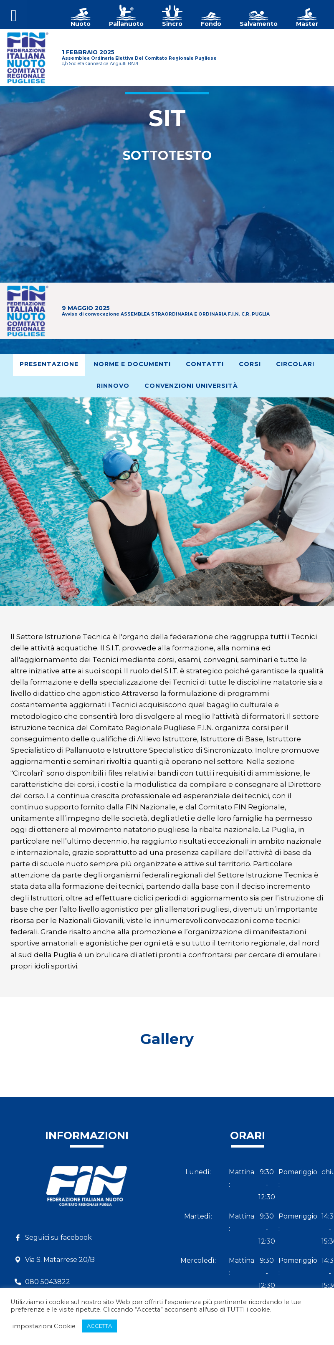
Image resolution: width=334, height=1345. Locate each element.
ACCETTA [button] (99, 1325)
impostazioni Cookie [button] (44, 1326)
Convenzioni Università (191, 385)
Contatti (205, 364)
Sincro (172, 24)
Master (307, 24)
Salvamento (259, 24)
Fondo (211, 24)
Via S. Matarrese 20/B (60, 1260)
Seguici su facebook (58, 1237)
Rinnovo (112, 385)
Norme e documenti (132, 364)
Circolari (295, 364)
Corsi (250, 364)
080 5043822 (47, 1282)
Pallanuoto (126, 24)
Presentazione (49, 364)
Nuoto (81, 24)
